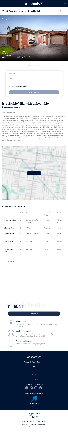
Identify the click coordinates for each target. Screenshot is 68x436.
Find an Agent (21, 323)
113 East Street (9, 234)
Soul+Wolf (37, 427)
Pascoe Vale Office (21, 86)
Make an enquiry (34, 92)
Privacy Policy (42, 424)
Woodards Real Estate (32, 362)
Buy (34, 366)
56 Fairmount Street (10, 220)
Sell (34, 370)
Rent (34, 375)
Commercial (34, 379)
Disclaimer (25, 424)
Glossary (33, 424)
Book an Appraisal (23, 334)
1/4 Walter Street (9, 228)
